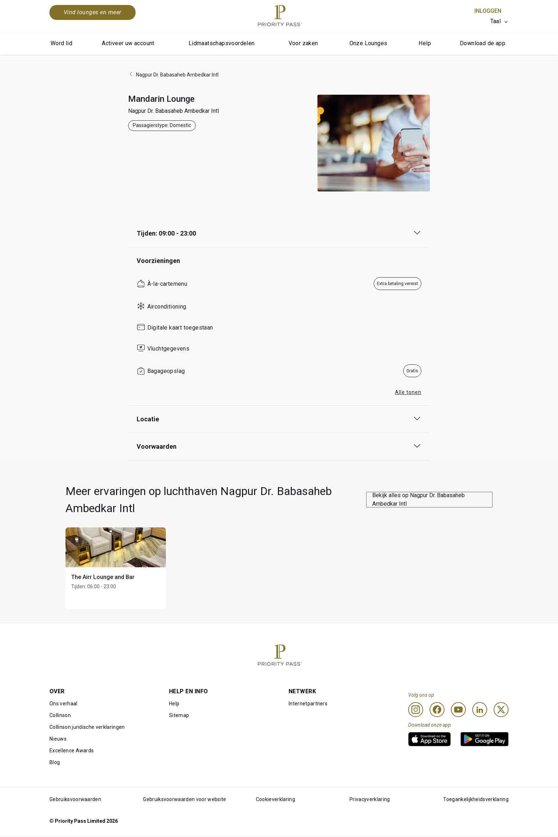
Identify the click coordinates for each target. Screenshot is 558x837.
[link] (429, 739)
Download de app (482, 43)
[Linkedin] (479, 709)
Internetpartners (308, 703)
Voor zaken (303, 43)
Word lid (61, 43)
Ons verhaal (63, 703)
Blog (54, 762)
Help (424, 43)
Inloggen (487, 10)
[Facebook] (437, 709)
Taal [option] (495, 21)
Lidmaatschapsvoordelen (222, 43)
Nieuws (58, 739)
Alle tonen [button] (408, 392)
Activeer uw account (128, 43)
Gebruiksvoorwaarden (75, 799)
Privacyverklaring (369, 799)
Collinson (60, 715)
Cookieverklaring (275, 799)
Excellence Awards (71, 750)
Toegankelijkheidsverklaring (476, 799)
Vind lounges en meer (92, 12)
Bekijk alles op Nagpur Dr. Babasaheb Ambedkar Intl (418, 499)
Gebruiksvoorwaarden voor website (184, 799)
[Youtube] (458, 709)
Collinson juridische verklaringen (87, 727)
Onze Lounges (368, 43)
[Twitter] (501, 709)
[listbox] (499, 21)
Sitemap (179, 715)
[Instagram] (415, 709)
